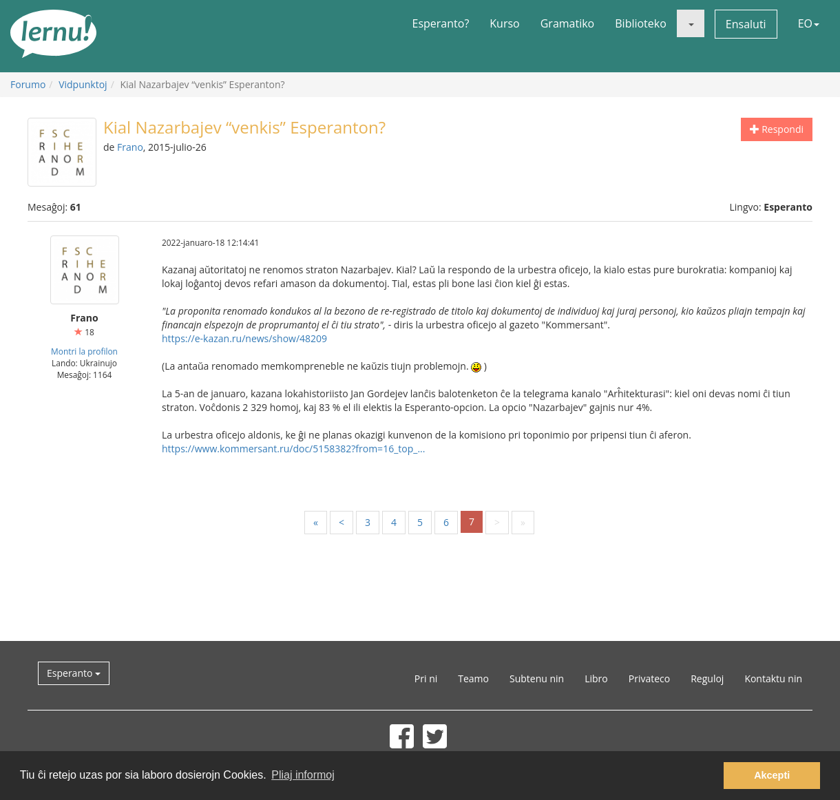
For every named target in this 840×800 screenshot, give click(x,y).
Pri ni (425, 678)
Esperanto (74, 673)
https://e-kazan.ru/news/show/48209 (244, 338)
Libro (596, 678)
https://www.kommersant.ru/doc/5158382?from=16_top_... (293, 448)
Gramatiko (567, 23)
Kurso (504, 23)
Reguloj (707, 678)
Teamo (473, 678)
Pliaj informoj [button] (303, 775)
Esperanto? (441, 23)
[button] (690, 23)
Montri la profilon (84, 351)
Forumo (27, 84)
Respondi (777, 129)
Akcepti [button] (772, 775)
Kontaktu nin (773, 678)
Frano (130, 147)
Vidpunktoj (83, 84)
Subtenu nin (537, 678)
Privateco (649, 678)
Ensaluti (746, 24)
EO (808, 23)
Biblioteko (640, 23)
